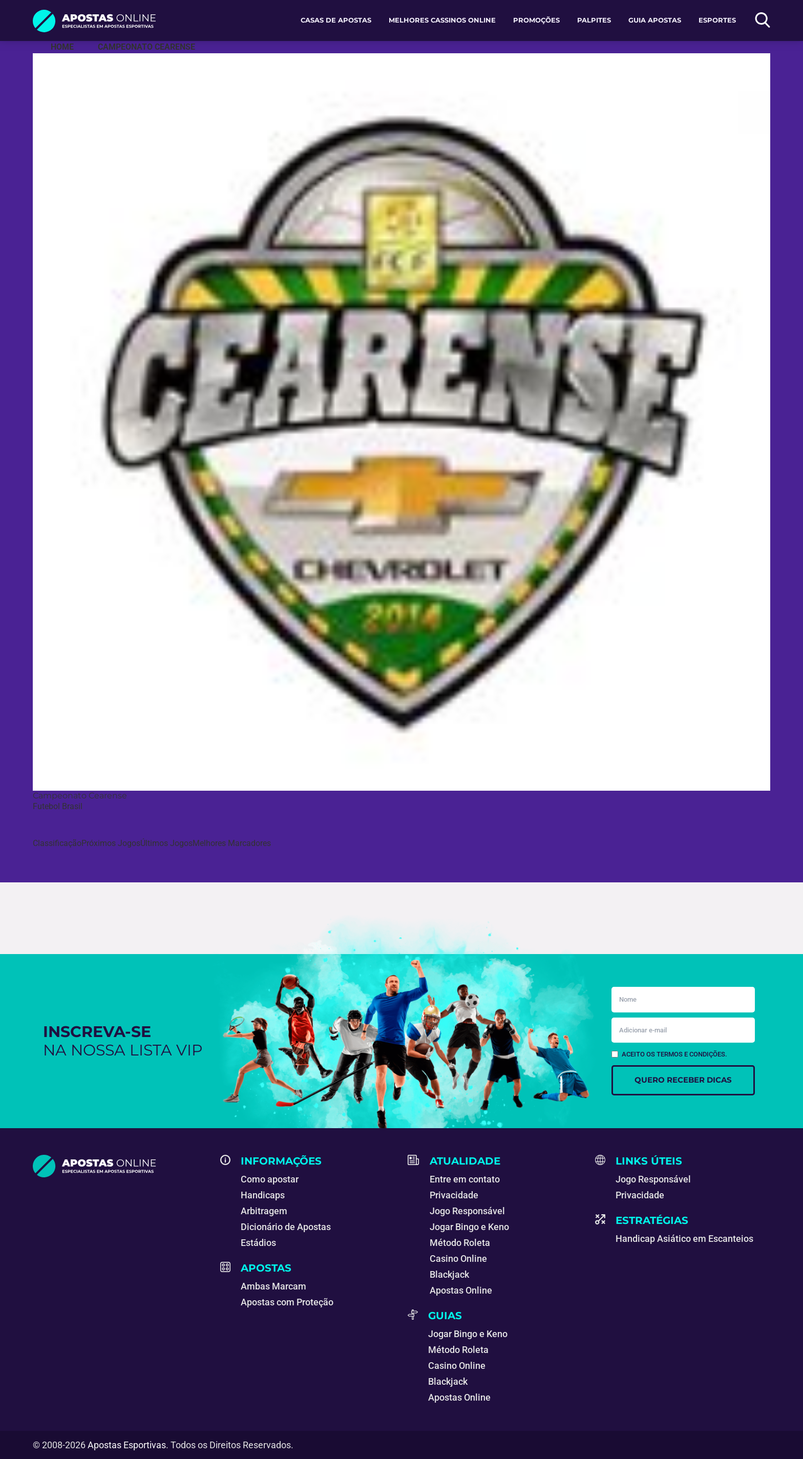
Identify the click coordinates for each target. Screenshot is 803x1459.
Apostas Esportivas (127, 1445)
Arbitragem (264, 1211)
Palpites (594, 20)
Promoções (536, 20)
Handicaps (263, 1195)
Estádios (258, 1242)
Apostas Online (461, 1290)
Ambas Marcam (273, 1286)
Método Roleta (460, 1242)
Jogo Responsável (467, 1211)
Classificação (57, 843)
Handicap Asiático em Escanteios (684, 1238)
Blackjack (449, 1274)
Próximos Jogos (110, 843)
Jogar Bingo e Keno (469, 1226)
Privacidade (454, 1195)
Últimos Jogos (166, 843)
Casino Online (458, 1258)
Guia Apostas (654, 20)
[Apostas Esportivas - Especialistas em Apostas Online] (62, 47)
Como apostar (270, 1179)
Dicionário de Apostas (286, 1226)
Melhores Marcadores (232, 843)
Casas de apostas (336, 20)
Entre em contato (465, 1179)
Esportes (717, 20)
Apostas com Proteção (287, 1302)
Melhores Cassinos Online (442, 20)
